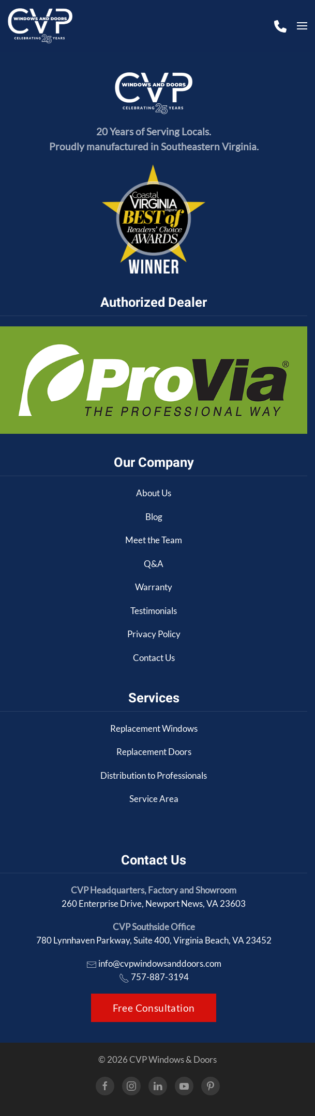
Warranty (153, 586)
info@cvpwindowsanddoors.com (159, 963)
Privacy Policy (154, 633)
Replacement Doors (153, 751)
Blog (153, 516)
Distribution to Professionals (153, 775)
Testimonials (153, 610)
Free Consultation (154, 1008)
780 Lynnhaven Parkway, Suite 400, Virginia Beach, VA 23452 (154, 940)
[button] (302, 26)
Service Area (153, 798)
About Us (153, 493)
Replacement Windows (154, 728)
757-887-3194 (160, 976)
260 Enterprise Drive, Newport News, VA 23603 (154, 903)
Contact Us (154, 657)
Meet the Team (153, 540)
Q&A (153, 563)
